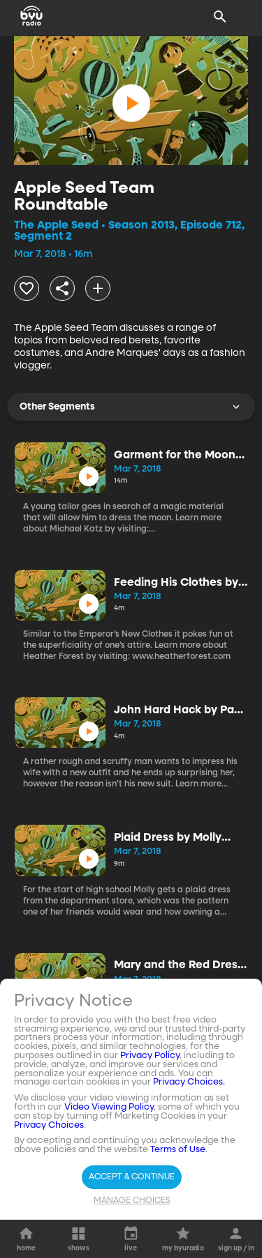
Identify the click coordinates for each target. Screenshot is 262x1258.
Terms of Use (177, 1149)
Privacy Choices (49, 1125)
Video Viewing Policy (109, 1107)
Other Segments (131, 407)
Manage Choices (132, 1201)
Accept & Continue (132, 1177)
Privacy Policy (150, 1055)
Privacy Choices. (189, 1082)
